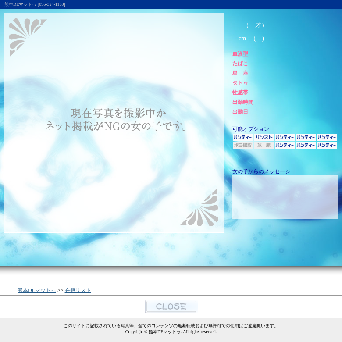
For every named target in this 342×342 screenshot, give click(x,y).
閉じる (171, 307)
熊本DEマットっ (37, 290)
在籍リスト (78, 290)
